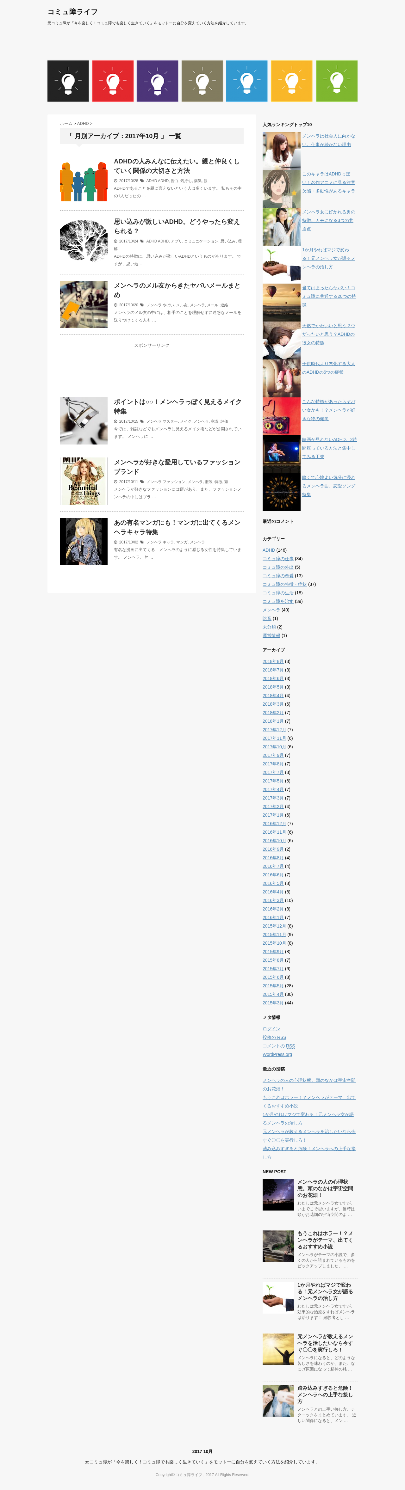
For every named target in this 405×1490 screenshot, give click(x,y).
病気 (198, 181)
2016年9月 (273, 849)
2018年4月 (273, 695)
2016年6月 (273, 874)
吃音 (267, 618)
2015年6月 (273, 977)
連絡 (224, 305)
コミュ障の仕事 (278, 558)
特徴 (218, 482)
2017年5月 (273, 780)
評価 (224, 421)
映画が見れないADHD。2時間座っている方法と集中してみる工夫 (329, 448)
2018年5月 (273, 687)
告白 (174, 181)
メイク (185, 421)
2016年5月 (273, 883)
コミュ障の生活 (278, 592)
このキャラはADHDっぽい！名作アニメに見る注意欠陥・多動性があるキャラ (328, 182)
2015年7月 (273, 968)
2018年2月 (273, 712)
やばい (168, 305)
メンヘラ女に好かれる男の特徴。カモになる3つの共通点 (328, 220)
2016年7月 (273, 866)
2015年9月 (273, 951)
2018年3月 (273, 704)
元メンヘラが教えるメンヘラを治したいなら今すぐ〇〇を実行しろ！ (325, 1343)
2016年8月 (273, 857)
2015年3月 (273, 1002)
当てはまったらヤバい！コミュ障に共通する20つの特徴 (329, 296)
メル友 (182, 305)
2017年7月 (273, 772)
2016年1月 (273, 917)
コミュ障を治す (278, 601)
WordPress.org (277, 1054)
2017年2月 (273, 806)
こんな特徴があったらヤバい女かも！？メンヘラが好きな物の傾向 (328, 410)
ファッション (174, 482)
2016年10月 (274, 840)
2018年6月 (273, 678)
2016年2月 (273, 908)
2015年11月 (274, 934)
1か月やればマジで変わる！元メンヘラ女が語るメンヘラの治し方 (328, 258)
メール (212, 305)
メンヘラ (154, 305)
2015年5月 (273, 985)
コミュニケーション (201, 241)
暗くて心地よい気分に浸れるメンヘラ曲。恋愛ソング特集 (328, 486)
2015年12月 (274, 926)
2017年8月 (273, 763)
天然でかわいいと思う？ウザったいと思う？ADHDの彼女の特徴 (328, 334)
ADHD (151, 181)
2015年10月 (274, 943)
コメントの (279, 1046)
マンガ (182, 542)
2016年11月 (274, 832)
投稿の (274, 1037)
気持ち (186, 181)
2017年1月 (273, 815)
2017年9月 (273, 755)
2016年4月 (273, 891)
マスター (170, 421)
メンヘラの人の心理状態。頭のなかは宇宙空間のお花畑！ (325, 1188)
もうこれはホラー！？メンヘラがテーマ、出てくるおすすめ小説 (325, 1240)
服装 (209, 482)
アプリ (176, 241)
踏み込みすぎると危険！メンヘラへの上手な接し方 (325, 1394)
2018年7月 (273, 669)
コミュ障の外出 (278, 567)
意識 (214, 421)
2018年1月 (273, 721)
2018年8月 (273, 661)
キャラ (168, 542)
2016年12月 (274, 823)
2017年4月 (273, 789)
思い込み (228, 241)
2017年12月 (274, 729)
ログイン (271, 1028)
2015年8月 (273, 960)
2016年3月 (273, 900)
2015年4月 (273, 994)
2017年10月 (274, 746)
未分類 (269, 626)
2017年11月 (274, 738)
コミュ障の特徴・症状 (285, 584)
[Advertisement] (152, 374)
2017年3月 (273, 797)
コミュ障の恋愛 (278, 575)
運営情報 (271, 635)
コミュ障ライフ (72, 12)
